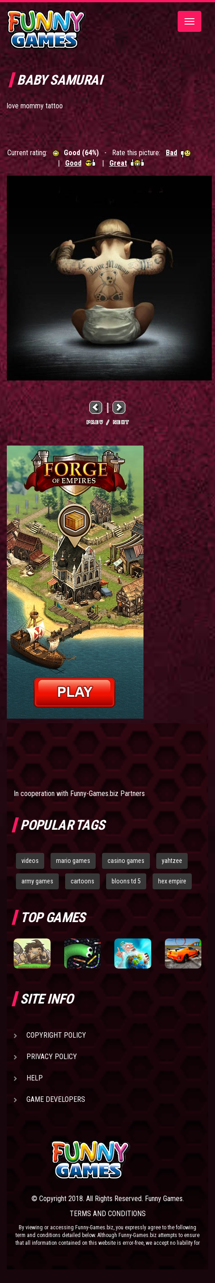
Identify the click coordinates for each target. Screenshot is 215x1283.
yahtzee (172, 860)
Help (34, 1078)
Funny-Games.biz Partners (107, 793)
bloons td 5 (126, 881)
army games (37, 881)
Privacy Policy (51, 1056)
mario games (73, 860)
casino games (126, 860)
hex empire (172, 881)
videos (30, 860)
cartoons (82, 881)
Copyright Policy (56, 1035)
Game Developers (55, 1099)
